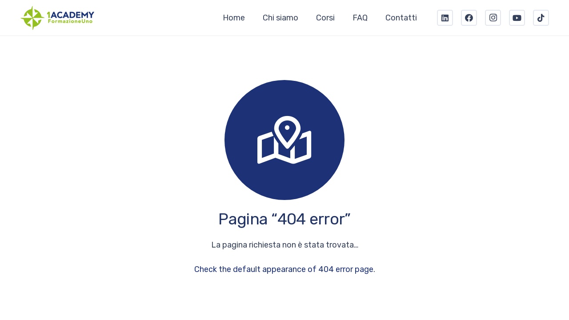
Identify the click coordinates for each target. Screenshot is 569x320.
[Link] (57, 17)
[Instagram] (493, 18)
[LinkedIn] (445, 18)
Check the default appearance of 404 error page (283, 269)
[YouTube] (517, 18)
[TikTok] (541, 18)
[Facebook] (469, 18)
